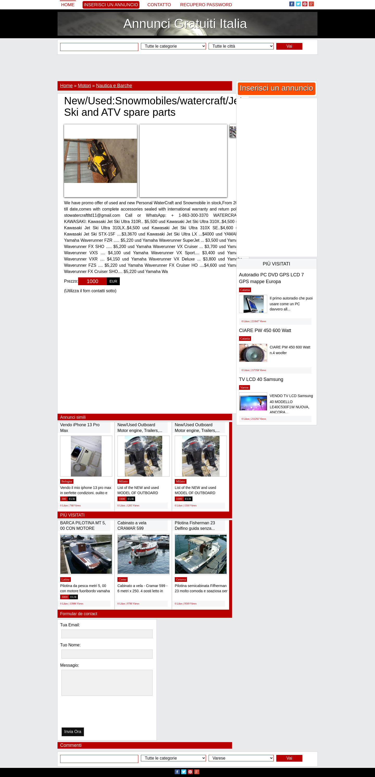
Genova (181, 579)
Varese (244, 387)
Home (67, 4)
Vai (289, 46)
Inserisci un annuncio (111, 4)
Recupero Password (206, 4)
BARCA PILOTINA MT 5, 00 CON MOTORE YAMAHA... (83, 528)
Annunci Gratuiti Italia (185, 23)
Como (122, 579)
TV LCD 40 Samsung (261, 379)
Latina (65, 579)
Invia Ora (72, 731)
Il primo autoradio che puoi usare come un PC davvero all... (291, 303)
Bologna (66, 481)
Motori (84, 85)
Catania (245, 290)
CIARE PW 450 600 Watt (265, 330)
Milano (123, 481)
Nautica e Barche (114, 85)
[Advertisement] (187, 67)
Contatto (159, 4)
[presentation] (88, 713)
